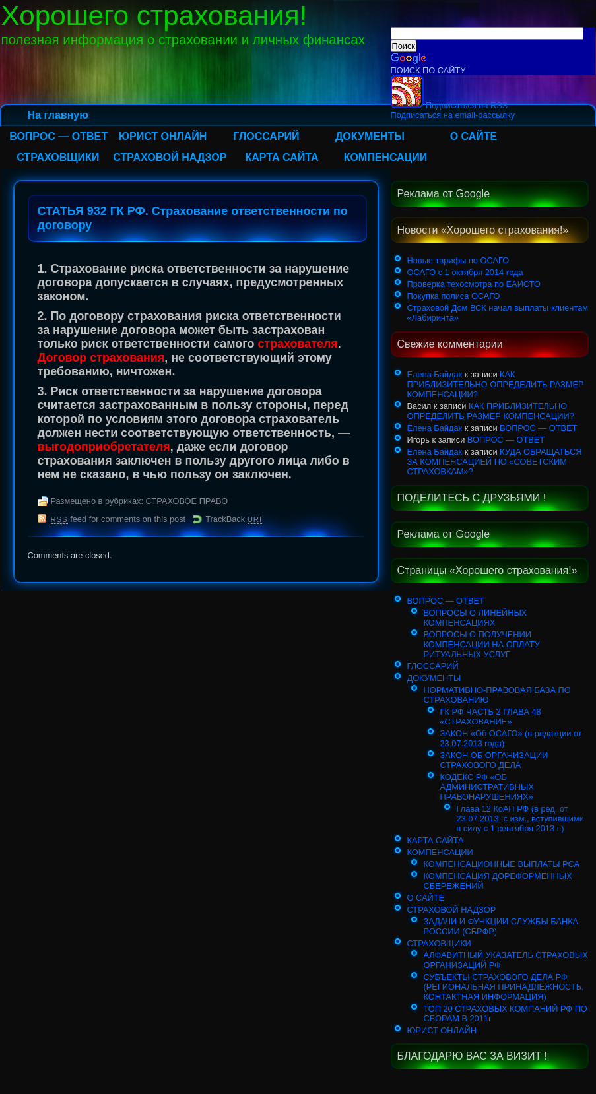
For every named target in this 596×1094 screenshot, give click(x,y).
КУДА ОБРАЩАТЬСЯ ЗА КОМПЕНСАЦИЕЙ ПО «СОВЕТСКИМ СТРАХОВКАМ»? (494, 461)
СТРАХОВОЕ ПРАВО (187, 501)
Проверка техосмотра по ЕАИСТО (474, 284)
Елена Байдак (435, 374)
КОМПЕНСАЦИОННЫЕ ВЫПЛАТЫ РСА (502, 864)
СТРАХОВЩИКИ (58, 157)
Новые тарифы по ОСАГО (458, 260)
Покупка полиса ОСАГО (453, 296)
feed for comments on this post (118, 519)
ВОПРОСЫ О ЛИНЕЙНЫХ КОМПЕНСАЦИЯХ (475, 617)
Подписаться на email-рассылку (453, 115)
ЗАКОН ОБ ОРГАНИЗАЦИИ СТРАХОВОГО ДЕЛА (494, 760)
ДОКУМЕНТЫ (370, 136)
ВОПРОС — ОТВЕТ (58, 136)
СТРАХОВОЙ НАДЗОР (169, 157)
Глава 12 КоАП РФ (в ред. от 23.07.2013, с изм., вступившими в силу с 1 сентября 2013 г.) (520, 818)
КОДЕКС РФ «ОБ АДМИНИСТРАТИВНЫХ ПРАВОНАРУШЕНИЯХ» (487, 787)
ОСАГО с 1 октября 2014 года (465, 272)
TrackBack (233, 519)
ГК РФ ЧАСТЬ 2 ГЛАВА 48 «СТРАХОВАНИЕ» (490, 716)
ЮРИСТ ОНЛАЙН (162, 136)
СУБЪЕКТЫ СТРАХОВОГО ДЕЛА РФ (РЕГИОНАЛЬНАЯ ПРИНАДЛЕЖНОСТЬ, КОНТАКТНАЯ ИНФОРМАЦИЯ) (504, 987)
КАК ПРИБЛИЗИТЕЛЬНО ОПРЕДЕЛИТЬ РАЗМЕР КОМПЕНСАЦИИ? (495, 384)
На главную (58, 115)
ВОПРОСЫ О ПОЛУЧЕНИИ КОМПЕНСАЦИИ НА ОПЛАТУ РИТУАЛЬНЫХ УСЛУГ (482, 644)
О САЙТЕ (474, 136)
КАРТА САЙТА (281, 157)
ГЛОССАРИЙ (266, 136)
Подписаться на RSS (449, 105)
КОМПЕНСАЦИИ (386, 157)
